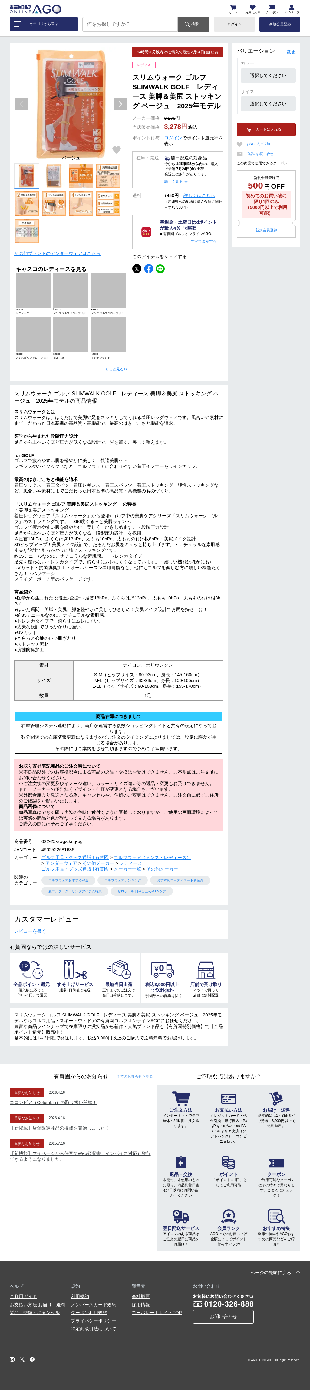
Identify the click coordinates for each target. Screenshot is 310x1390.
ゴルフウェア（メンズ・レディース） (152, 857)
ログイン (234, 24)
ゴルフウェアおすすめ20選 (68, 880)
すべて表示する (203, 241)
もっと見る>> (116, 369)
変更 (291, 51)
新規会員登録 (280, 24)
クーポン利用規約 (89, 1312)
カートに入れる (268, 129)
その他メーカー (98, 863)
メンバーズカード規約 (93, 1304)
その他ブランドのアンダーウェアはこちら (57, 253)
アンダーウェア (61, 863)
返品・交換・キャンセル (35, 1312)
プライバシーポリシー (93, 1320)
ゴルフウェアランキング (122, 880)
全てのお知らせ (135, 1076)
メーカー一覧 (127, 868)
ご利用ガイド (23, 1296)
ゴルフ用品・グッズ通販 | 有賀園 (75, 857)
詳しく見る (173, 182)
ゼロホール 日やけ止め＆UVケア (141, 891)
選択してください (268, 75)
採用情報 (141, 1304)
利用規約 (80, 1296)
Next (120, 104)
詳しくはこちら (199, 195)
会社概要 (141, 1296)
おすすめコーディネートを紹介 (180, 880)
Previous (21, 104)
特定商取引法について (93, 1328)
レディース (130, 863)
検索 (195, 24)
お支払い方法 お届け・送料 (37, 1304)
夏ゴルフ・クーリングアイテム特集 (75, 891)
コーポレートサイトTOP (157, 1312)
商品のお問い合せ (260, 154)
